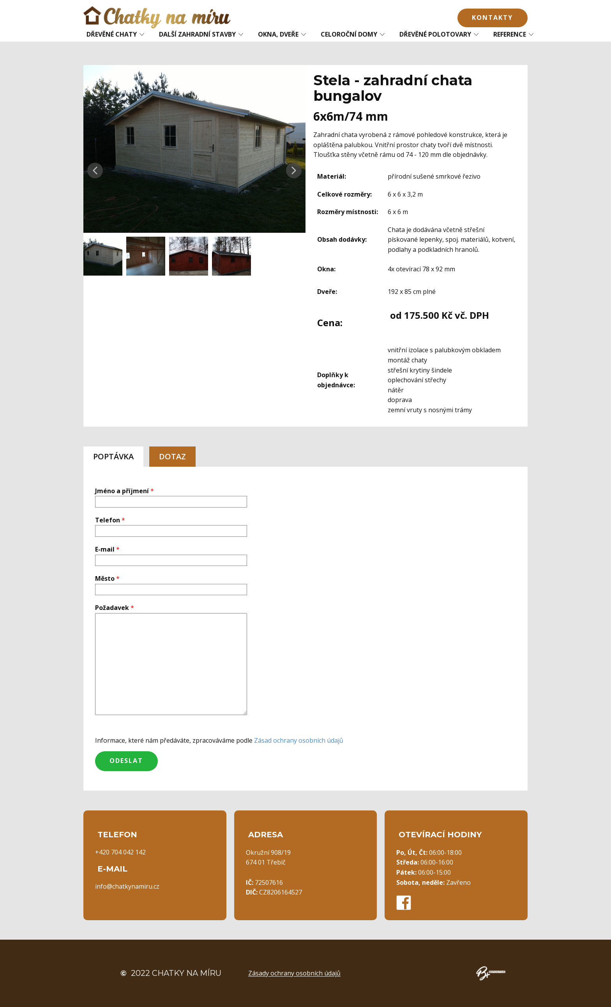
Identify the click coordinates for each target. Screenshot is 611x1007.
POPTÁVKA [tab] (113, 456)
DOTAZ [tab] (172, 456)
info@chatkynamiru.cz (127, 886)
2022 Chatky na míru (170, 973)
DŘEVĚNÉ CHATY (112, 34)
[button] (95, 170)
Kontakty (492, 17)
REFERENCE (509, 34)
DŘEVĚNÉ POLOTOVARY (435, 34)
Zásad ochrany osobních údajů (298, 740)
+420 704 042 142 (120, 852)
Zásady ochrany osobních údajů (294, 973)
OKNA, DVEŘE (278, 34)
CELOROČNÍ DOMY (349, 34)
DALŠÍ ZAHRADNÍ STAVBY (197, 34)
